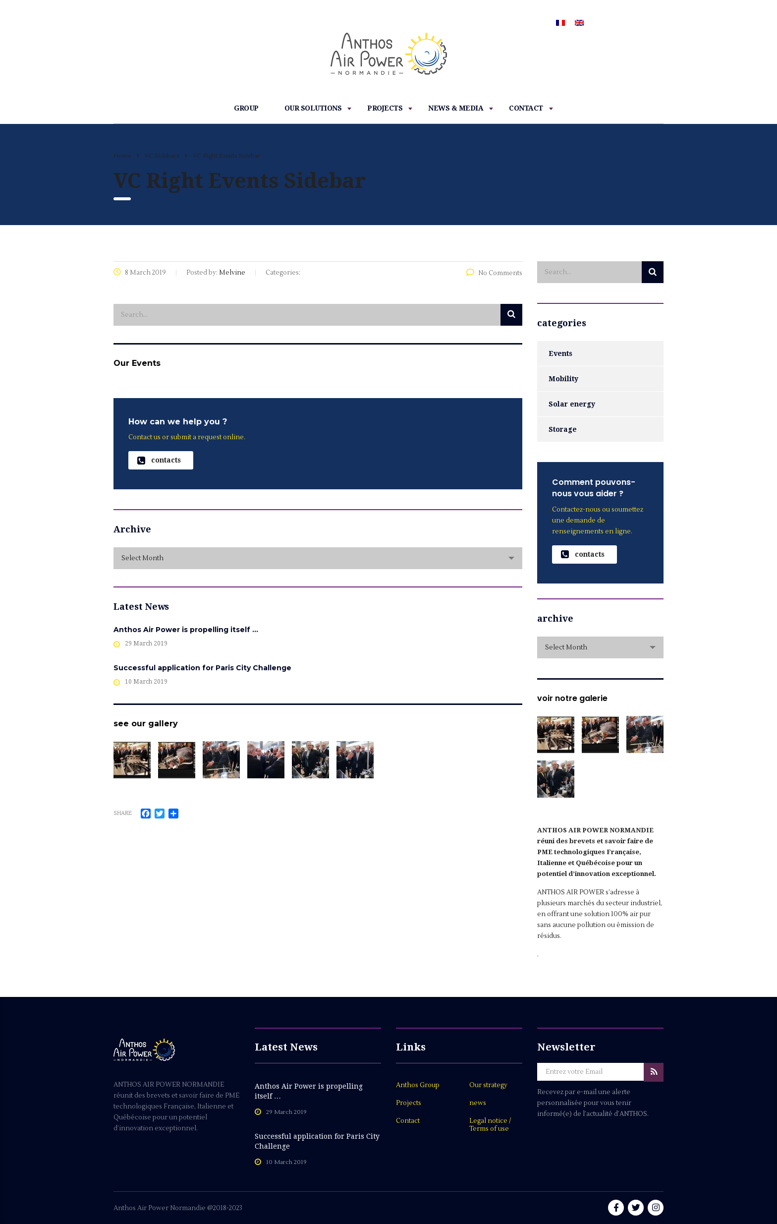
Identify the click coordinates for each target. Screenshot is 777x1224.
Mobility (563, 379)
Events (560, 353)
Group (246, 108)
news (477, 1103)
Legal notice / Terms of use (490, 1125)
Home (122, 156)
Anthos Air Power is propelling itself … (185, 629)
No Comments (494, 273)
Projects (384, 108)
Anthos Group (418, 1085)
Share (122, 813)
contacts (159, 460)
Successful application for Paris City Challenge (202, 667)
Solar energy (572, 404)
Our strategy (488, 1085)
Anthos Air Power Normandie (160, 1208)
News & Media (455, 108)
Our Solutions (313, 108)
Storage (563, 429)
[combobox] (317, 558)
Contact (526, 108)
